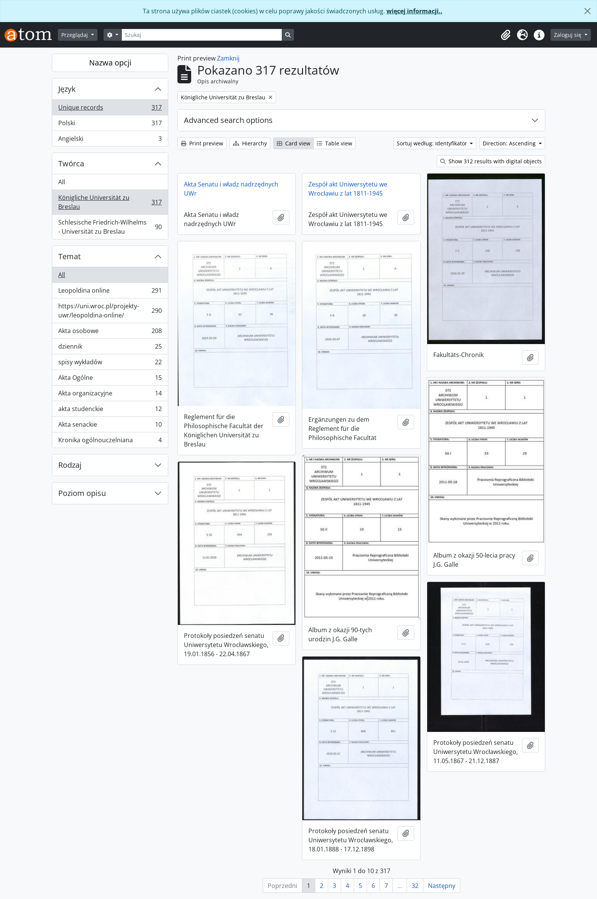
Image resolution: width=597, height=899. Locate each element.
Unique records (110, 109)
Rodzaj (69, 465)
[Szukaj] (201, 35)
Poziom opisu (82, 493)
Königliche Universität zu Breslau (110, 202)
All (61, 182)
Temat (69, 256)
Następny (441, 885)
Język (67, 89)
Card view (293, 143)
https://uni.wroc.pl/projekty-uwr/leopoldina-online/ (110, 310)
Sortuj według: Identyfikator (433, 143)
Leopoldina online (110, 292)
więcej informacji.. (414, 11)
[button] (505, 35)
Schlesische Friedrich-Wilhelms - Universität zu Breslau (110, 227)
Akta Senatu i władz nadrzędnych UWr (231, 189)
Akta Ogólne (110, 379)
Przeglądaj (75, 34)
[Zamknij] (587, 11)
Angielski (110, 140)
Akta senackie (110, 426)
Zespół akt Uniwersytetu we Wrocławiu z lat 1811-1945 (347, 189)
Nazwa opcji (110, 62)
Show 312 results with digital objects (491, 161)
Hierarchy (250, 143)
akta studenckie (110, 410)
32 (415, 885)
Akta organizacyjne (110, 395)
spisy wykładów (110, 363)
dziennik (110, 348)
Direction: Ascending (510, 143)
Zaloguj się (568, 34)
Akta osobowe (110, 332)
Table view (334, 143)
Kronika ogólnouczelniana (110, 441)
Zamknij (228, 58)
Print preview (202, 143)
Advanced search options (228, 120)
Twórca (71, 163)
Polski (110, 124)
